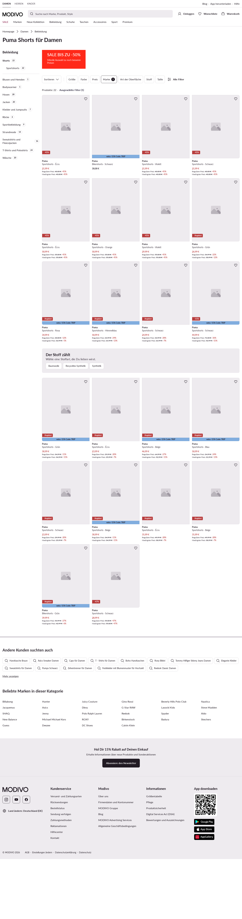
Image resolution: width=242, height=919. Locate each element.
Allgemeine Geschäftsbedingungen (117, 911)
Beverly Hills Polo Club (173, 786)
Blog (204, 3)
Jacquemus (9, 792)
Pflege (149, 887)
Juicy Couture (89, 786)
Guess (6, 810)
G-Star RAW (128, 792)
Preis (95, 79)
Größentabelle (154, 881)
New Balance (10, 804)
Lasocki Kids (168, 792)
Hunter (46, 786)
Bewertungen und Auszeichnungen (165, 905)
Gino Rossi (127, 786)
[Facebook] (26, 885)
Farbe (84, 79)
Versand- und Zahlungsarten (66, 881)
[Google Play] (204, 907)
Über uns (103, 881)
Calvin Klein (128, 810)
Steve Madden (209, 792)
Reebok (126, 798)
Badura (165, 804)
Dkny (85, 792)
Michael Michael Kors (54, 804)
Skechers (206, 804)
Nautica (205, 786)
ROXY (85, 804)
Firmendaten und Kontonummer (116, 887)
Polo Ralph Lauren (92, 798)
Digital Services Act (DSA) (160, 899)
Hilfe (236, 3)
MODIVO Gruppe (108, 893)
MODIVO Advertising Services (115, 905)
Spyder (165, 798)
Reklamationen (58, 911)
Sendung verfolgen (60, 899)
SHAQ (6, 798)
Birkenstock (128, 804)
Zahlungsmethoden (61, 905)
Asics (45, 792)
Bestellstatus (57, 893)
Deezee (46, 810)
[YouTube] (16, 885)
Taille (160, 79)
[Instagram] (6, 885)
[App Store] (204, 915)
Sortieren (51, 79)
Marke (109, 79)
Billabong (8, 786)
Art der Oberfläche (130, 79)
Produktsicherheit (156, 893)
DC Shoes (87, 810)
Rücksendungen (59, 887)
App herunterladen (220, 3)
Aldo (203, 798)
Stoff (149, 79)
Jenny (45, 798)
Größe (71, 79)
